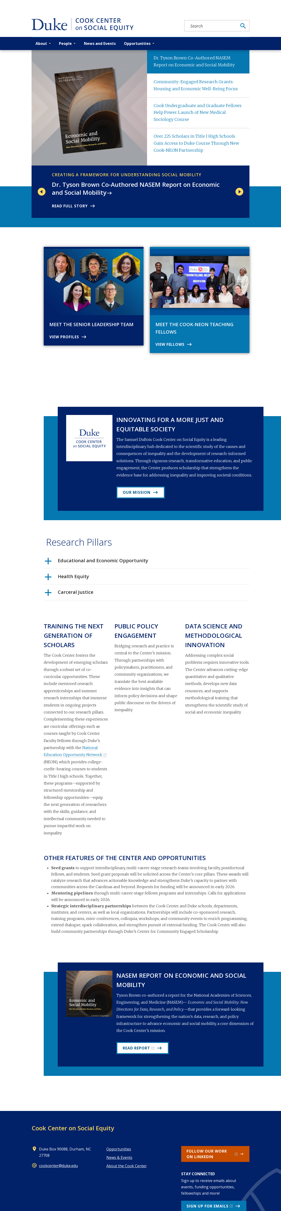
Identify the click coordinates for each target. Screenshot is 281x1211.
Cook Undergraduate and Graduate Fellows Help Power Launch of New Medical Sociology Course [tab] (197, 112)
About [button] (41, 43)
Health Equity (67, 578)
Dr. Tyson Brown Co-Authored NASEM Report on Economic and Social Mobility (136, 188)
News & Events (119, 1157)
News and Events (100, 43)
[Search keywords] (210, 26)
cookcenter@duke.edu (58, 1165)
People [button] (65, 43)
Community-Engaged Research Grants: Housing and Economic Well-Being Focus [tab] (196, 85)
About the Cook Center (126, 1165)
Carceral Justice (69, 594)
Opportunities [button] (137, 43)
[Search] (243, 26)
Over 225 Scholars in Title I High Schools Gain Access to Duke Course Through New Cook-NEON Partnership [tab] (196, 143)
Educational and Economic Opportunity (96, 562)
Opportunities (118, 1149)
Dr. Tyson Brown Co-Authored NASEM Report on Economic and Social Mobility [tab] (194, 61)
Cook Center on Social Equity (73, 1128)
